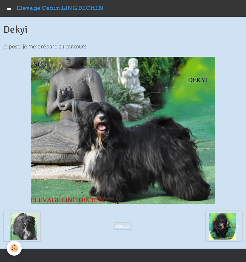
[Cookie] (14, 248)
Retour (123, 226)
